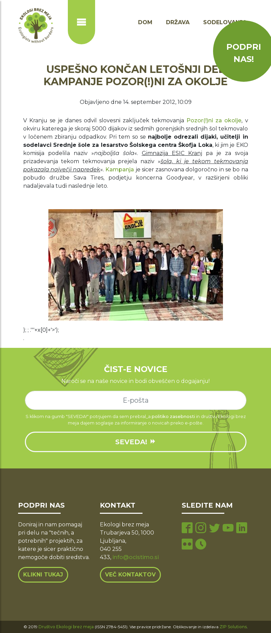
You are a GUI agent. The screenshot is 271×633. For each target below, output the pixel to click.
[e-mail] (135, 400)
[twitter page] (214, 528)
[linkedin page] (241, 528)
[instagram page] (200, 528)
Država (178, 22)
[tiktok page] (200, 545)
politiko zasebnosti (173, 416)
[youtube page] (228, 528)
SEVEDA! (135, 442)
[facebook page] (187, 528)
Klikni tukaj (43, 574)
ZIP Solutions (233, 626)
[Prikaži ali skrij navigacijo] (81, 22)
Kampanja (119, 169)
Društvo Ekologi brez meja (66, 626)
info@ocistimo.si (135, 557)
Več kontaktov (130, 574)
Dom (145, 22)
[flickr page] (187, 545)
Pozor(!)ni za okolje (213, 120)
